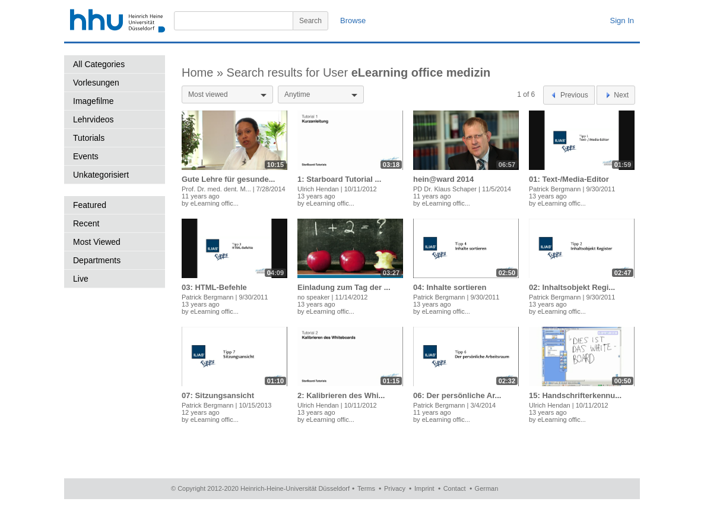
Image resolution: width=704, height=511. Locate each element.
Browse (353, 20)
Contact (454, 488)
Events (86, 156)
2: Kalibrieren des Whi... (341, 395)
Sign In (622, 20)
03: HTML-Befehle (214, 287)
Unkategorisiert (101, 174)
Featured (89, 205)
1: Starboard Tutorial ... (339, 179)
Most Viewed (96, 242)
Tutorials (88, 138)
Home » (204, 72)
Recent (86, 223)
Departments (96, 260)
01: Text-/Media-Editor (569, 179)
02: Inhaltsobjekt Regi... (572, 287)
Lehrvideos (93, 119)
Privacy (394, 488)
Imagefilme (93, 101)
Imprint (424, 488)
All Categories (99, 64)
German (487, 488)
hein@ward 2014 (443, 179)
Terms (366, 488)
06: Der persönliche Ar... (457, 395)
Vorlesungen (96, 82)
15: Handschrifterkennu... (575, 395)
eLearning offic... (215, 203)
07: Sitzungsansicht (218, 395)
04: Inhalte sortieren (450, 287)
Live (80, 278)
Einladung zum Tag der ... (344, 287)
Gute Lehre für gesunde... (228, 179)
